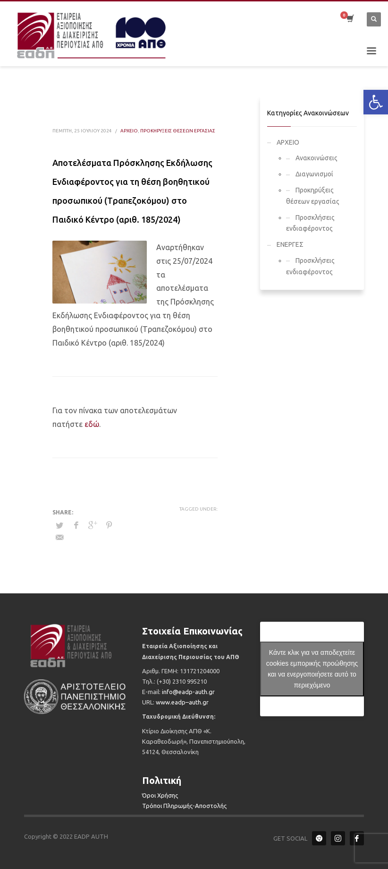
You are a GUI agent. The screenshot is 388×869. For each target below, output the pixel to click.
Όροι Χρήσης (160, 795)
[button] (375, 102)
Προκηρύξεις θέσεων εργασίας (177, 130)
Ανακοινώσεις (316, 158)
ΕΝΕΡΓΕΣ (290, 244)
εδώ (91, 424)
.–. (182, 702)
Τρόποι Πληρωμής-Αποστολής (184, 805)
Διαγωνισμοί (314, 174)
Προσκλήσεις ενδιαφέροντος (310, 223)
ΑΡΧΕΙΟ (129, 130)
